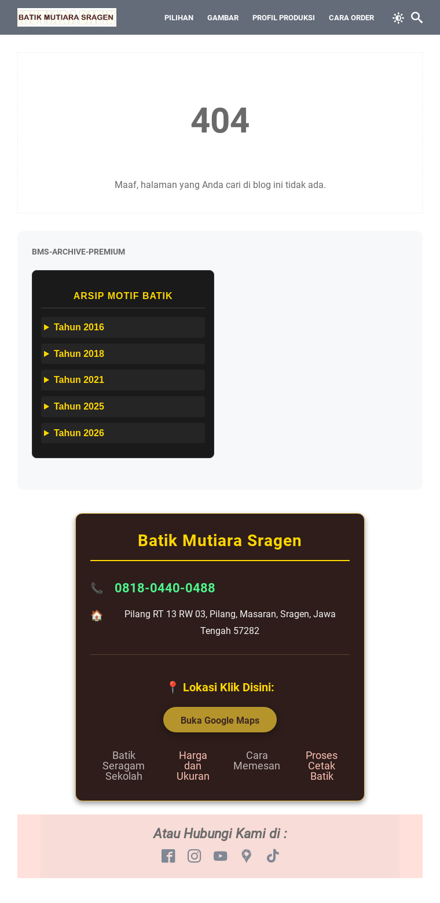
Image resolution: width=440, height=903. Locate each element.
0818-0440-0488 (165, 588)
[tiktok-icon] (272, 856)
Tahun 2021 (79, 380)
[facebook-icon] (168, 856)
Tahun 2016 (79, 327)
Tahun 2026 (79, 433)
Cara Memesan (256, 760)
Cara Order (351, 17)
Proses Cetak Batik (322, 765)
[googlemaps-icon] (246, 856)
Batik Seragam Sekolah (123, 765)
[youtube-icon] (220, 856)
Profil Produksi (283, 17)
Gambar (223, 17)
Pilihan (178, 17)
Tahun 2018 (79, 354)
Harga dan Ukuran (193, 765)
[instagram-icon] (194, 856)
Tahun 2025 (79, 406)
